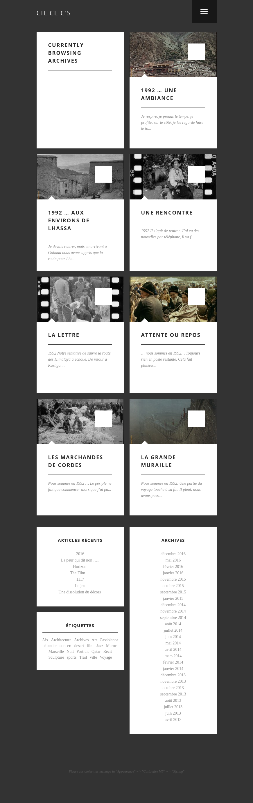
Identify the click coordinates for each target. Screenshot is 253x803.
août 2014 (173, 624)
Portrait (82, 651)
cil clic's (54, 11)
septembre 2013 (173, 694)
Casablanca (109, 640)
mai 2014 (173, 643)
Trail (83, 657)
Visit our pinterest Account (126, 756)
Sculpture (56, 657)
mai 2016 (173, 560)
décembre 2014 (173, 605)
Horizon (80, 566)
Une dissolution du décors (80, 592)
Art (94, 640)
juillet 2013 (173, 707)
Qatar (96, 651)
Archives (81, 640)
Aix (45, 640)
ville (93, 657)
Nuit (70, 651)
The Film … (80, 573)
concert (65, 646)
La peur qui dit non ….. (80, 560)
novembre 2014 (173, 611)
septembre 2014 (173, 617)
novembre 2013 (173, 681)
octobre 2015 (173, 586)
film (90, 646)
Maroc (111, 646)
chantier (50, 646)
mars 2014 (173, 656)
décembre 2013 (173, 675)
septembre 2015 (173, 592)
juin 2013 (173, 713)
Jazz (99, 646)
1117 (80, 579)
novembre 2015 (173, 579)
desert (79, 646)
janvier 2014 (173, 668)
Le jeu (80, 586)
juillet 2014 (173, 630)
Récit (107, 651)
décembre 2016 (173, 554)
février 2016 (173, 566)
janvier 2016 (173, 573)
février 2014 (173, 662)
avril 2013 (173, 719)
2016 (80, 554)
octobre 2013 (173, 688)
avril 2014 (173, 649)
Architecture (61, 640)
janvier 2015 (173, 598)
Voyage (106, 657)
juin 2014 (173, 637)
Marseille (56, 651)
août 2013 (173, 700)
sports (71, 657)
